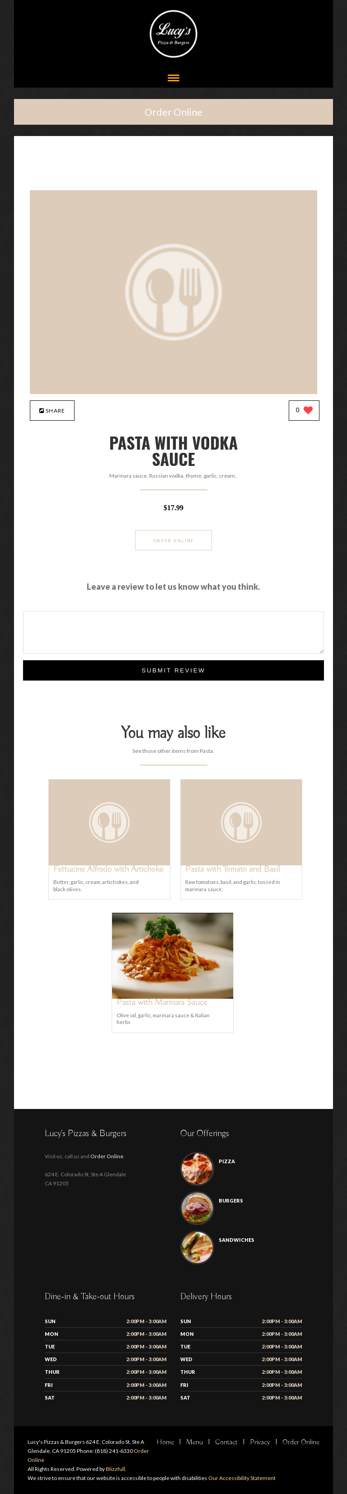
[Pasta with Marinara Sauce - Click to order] (172, 996)
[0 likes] (304, 411)
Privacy (260, 1442)
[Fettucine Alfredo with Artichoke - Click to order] (109, 863)
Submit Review (173, 670)
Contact (226, 1442)
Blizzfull (115, 1469)
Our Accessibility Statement (241, 1478)
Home (165, 1442)
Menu (194, 1442)
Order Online (173, 112)
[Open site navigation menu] (173, 79)
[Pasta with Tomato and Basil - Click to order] (241, 863)
